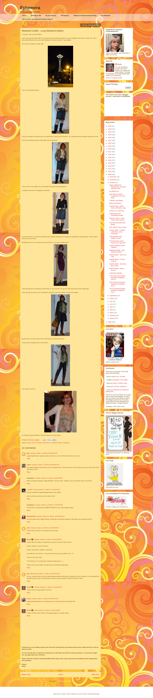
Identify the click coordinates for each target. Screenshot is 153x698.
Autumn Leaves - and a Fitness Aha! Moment (117, 219)
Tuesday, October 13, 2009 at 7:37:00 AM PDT (46, 489)
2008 (110, 322)
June (111, 304)
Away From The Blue (118, 376)
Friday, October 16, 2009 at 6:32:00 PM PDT (45, 598)
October (112, 182)
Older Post (95, 674)
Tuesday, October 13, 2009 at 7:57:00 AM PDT (49, 505)
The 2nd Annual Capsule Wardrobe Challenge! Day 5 (117, 284)
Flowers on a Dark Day (116, 211)
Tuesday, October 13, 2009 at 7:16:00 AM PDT (49, 478)
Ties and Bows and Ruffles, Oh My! (115, 237)
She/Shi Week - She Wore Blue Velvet (117, 265)
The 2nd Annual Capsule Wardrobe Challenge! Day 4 (117, 290)
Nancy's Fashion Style (120, 383)
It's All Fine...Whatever (119, 386)
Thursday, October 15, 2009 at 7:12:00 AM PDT (48, 587)
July (111, 301)
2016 (110, 154)
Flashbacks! (65, 15)
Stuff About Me (36, 15)
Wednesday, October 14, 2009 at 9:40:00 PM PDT (45, 573)
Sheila (29, 539)
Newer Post (26, 674)
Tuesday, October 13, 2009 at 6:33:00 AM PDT (45, 465)
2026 (110, 126)
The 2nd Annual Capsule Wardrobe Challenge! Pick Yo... (117, 277)
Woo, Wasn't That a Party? (118, 227)
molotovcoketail (82, 694)
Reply (28, 458)
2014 (110, 160)
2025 (110, 129)
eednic (29, 465)
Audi (28, 528)
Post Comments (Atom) (65, 681)
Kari (28, 573)
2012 (110, 166)
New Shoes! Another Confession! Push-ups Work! (117, 196)
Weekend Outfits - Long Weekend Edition (117, 251)
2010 (110, 171)
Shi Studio (39, 442)
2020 (110, 143)
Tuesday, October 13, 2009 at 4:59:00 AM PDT (44, 453)
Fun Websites (106, 15)
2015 (110, 157)
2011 (110, 169)
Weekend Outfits (57, 442)
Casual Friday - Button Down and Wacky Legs (117, 207)
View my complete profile (114, 78)
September (113, 295)
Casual (28, 442)
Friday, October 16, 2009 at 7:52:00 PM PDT (47, 610)
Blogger (97, 694)
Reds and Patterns (115, 203)
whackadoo (66, 442)
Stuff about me (47, 442)
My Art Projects (51, 15)
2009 (110, 174)
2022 (110, 137)
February (113, 315)
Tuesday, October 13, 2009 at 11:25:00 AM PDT (44, 528)
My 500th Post (114, 191)
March (112, 312)
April (111, 310)
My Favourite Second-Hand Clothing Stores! (37, 19)
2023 (110, 135)
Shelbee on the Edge (121, 380)
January (112, 318)
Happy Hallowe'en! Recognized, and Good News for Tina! (117, 186)
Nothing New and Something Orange (116, 214)
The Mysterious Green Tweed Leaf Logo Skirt (117, 242)
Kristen (29, 598)
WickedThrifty (31, 516)
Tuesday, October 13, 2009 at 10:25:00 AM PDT (50, 516)
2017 (110, 152)
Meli (28, 453)
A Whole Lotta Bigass (116, 200)
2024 (110, 132)
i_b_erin (29, 489)
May (111, 307)
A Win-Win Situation (115, 273)
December (113, 177)
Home (24, 15)
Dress (33, 442)
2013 (110, 163)
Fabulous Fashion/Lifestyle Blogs (85, 15)
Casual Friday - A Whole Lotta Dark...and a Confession (117, 231)
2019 (110, 146)
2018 (110, 149)
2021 (110, 140)
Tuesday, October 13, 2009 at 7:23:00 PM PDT (48, 539)
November (113, 180)
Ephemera (30, 7)
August (112, 298)
